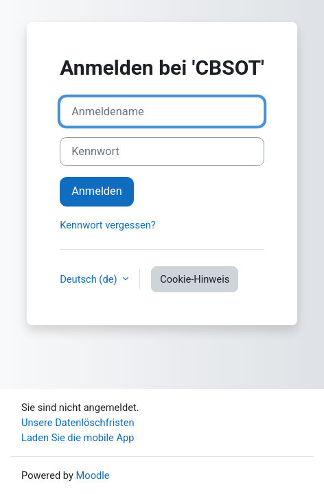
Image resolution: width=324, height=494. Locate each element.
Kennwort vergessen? (108, 225)
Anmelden (96, 191)
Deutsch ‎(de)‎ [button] (89, 279)
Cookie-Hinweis (194, 279)
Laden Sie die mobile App (78, 438)
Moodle (93, 475)
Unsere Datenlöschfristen (78, 422)
